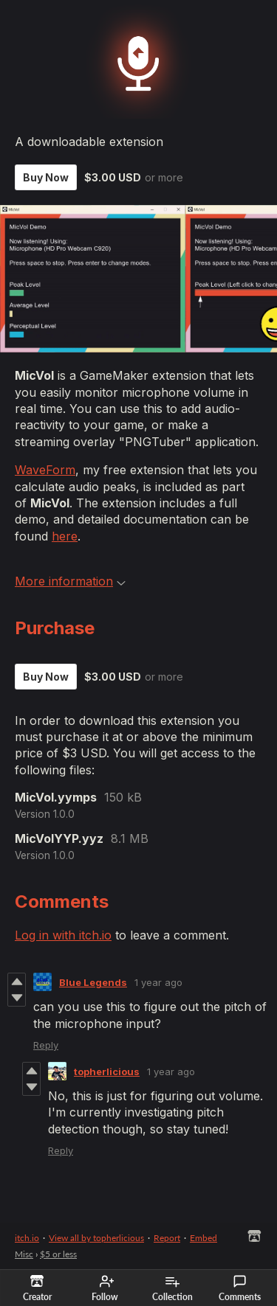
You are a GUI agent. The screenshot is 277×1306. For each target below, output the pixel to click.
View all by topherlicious (96, 1237)
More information (70, 581)
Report (167, 1237)
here (65, 536)
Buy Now (46, 177)
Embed (203, 1237)
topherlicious (107, 1071)
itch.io (27, 1237)
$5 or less (58, 1254)
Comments (240, 1288)
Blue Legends (93, 982)
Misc (24, 1254)
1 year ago (158, 982)
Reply (45, 1045)
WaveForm (45, 469)
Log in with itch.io (63, 935)
